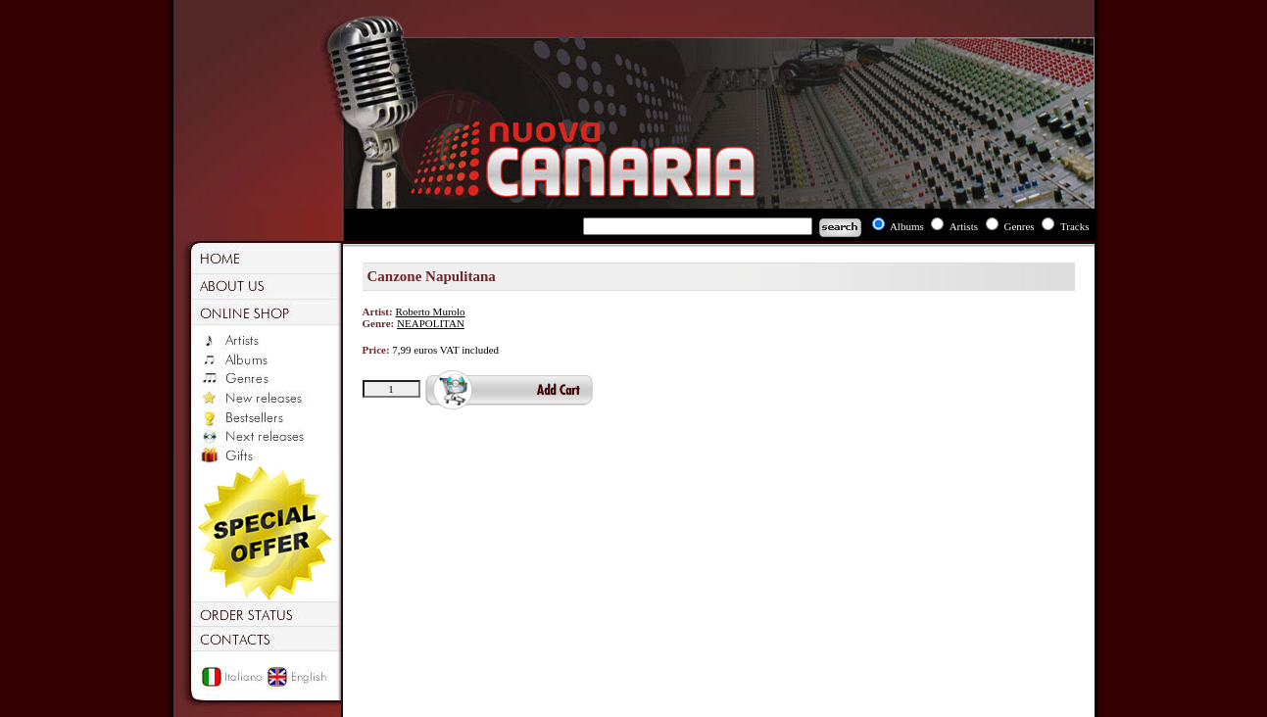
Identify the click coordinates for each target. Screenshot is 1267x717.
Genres (1018, 226)
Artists (964, 226)
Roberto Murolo (429, 311)
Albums (907, 226)
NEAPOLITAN (430, 323)
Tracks (1075, 226)
